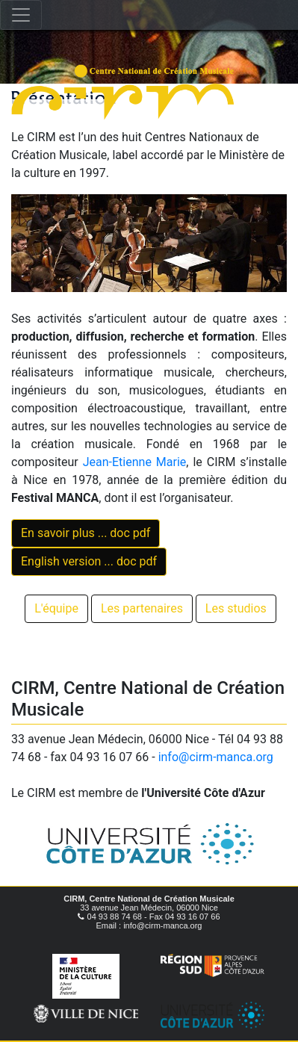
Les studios (236, 608)
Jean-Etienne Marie (135, 462)
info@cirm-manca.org (215, 757)
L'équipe (56, 608)
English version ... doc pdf (89, 561)
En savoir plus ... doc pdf (85, 533)
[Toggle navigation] (21, 15)
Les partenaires (142, 608)
